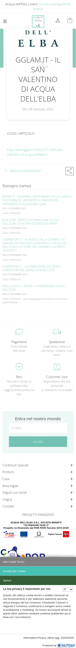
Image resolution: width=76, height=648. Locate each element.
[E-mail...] (38, 428)
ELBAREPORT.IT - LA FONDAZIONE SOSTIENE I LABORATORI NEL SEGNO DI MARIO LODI (31, 268)
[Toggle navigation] (4, 21)
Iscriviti (38, 441)
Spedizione (57, 342)
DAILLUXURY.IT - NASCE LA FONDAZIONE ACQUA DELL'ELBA (33, 288)
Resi (19, 377)
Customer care (57, 377)
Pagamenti (19, 342)
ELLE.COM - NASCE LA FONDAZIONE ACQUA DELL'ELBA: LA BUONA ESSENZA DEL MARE (30, 221)
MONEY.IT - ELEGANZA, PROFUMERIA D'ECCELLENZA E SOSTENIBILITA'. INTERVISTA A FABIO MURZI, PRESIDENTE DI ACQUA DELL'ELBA (37, 200)
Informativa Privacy (35, 637)
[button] (69, 171)
